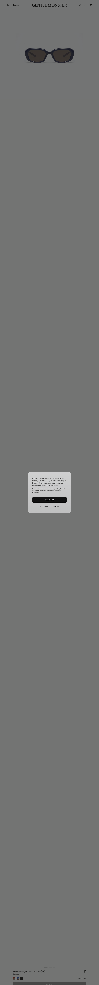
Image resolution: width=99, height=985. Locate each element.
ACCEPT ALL (49, 500)
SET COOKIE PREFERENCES (49, 506)
